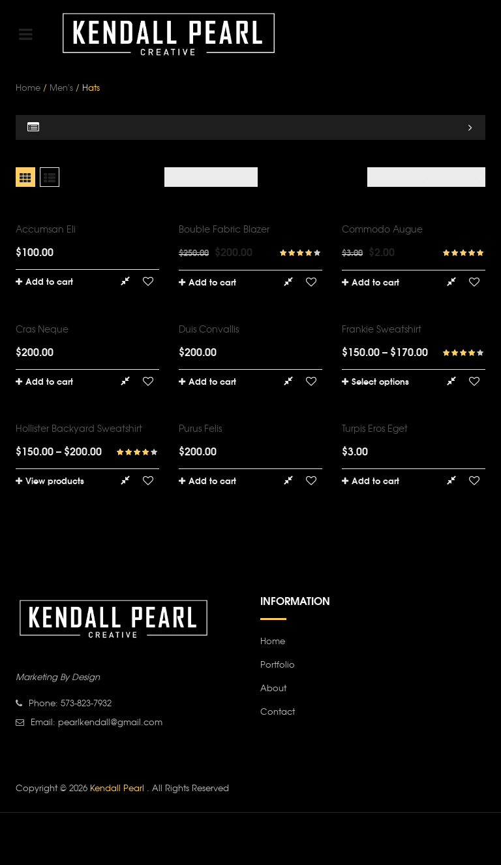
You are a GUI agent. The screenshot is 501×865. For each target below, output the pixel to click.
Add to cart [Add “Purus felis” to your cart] (212, 480)
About (273, 687)
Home (28, 87)
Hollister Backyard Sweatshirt (79, 427)
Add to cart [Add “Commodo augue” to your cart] (375, 281)
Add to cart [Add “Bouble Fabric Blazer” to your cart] (212, 281)
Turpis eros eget (375, 427)
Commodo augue (382, 228)
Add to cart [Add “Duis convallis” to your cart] (212, 380)
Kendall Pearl (118, 787)
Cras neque (42, 328)
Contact (277, 711)
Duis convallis (209, 328)
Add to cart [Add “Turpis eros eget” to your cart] (375, 480)
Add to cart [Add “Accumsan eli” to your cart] (49, 280)
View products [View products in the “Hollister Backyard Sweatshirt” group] (54, 480)
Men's (61, 87)
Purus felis (200, 427)
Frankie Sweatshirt (381, 328)
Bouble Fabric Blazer (224, 228)
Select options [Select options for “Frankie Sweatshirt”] (380, 380)
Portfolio (277, 664)
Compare (125, 281)
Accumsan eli (46, 228)
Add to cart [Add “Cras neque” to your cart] (49, 380)
